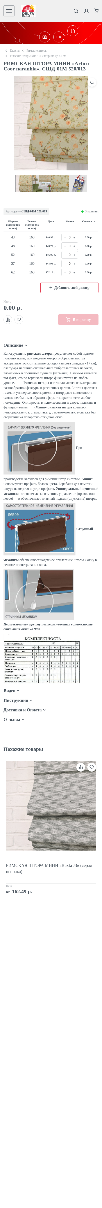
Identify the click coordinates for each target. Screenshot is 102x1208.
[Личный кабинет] (86, 11)
